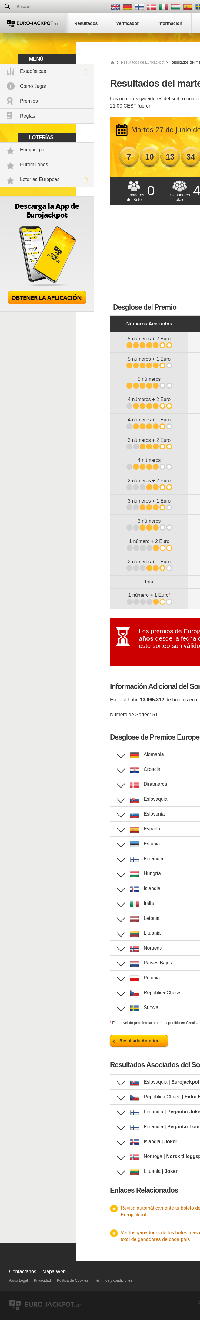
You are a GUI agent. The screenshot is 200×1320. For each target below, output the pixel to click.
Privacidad (42, 1280)
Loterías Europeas (40, 179)
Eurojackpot (33, 149)
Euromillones (34, 164)
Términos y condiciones (113, 1280)
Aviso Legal (18, 1280)
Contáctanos (22, 1271)
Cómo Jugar (33, 86)
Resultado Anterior (138, 1040)
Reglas (27, 116)
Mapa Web (54, 1271)
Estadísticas (33, 71)
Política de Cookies (72, 1280)
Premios (29, 101)
